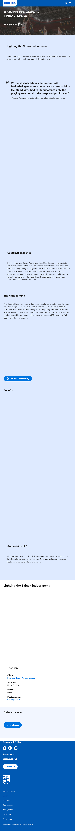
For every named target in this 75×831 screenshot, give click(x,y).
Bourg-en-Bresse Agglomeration (21, 678)
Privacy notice (8, 809)
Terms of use (7, 819)
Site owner (7, 800)
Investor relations (9, 791)
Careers (5, 796)
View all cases (13, 725)
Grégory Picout (13, 699)
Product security (8, 814)
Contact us (10, 766)
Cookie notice (8, 805)
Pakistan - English (10, 758)
